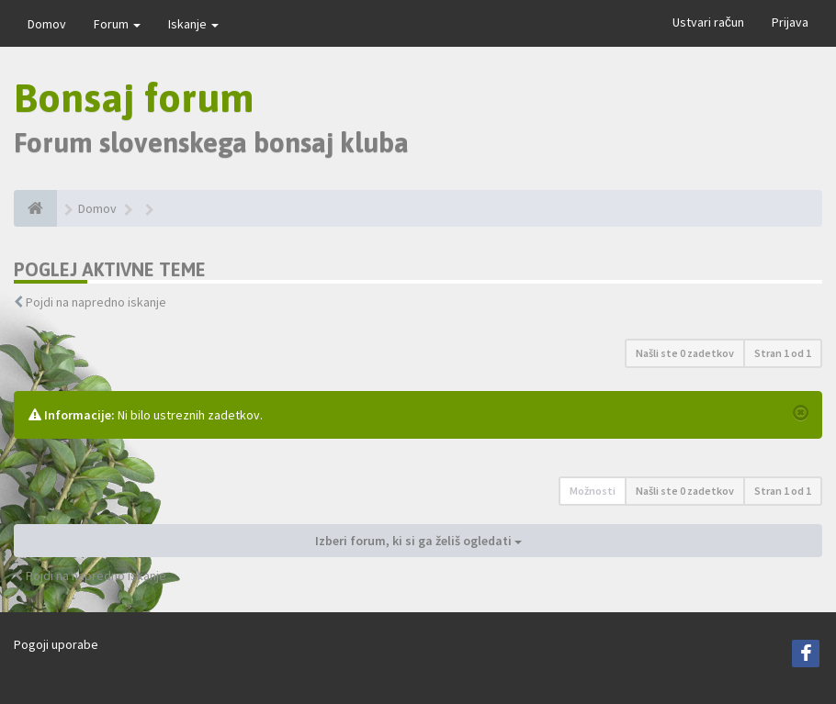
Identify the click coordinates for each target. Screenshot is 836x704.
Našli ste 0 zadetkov (685, 353)
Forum (117, 24)
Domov (47, 24)
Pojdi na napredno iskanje (96, 302)
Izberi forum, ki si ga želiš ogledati (418, 540)
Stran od (782, 353)
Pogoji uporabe (56, 644)
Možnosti (593, 490)
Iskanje (193, 24)
